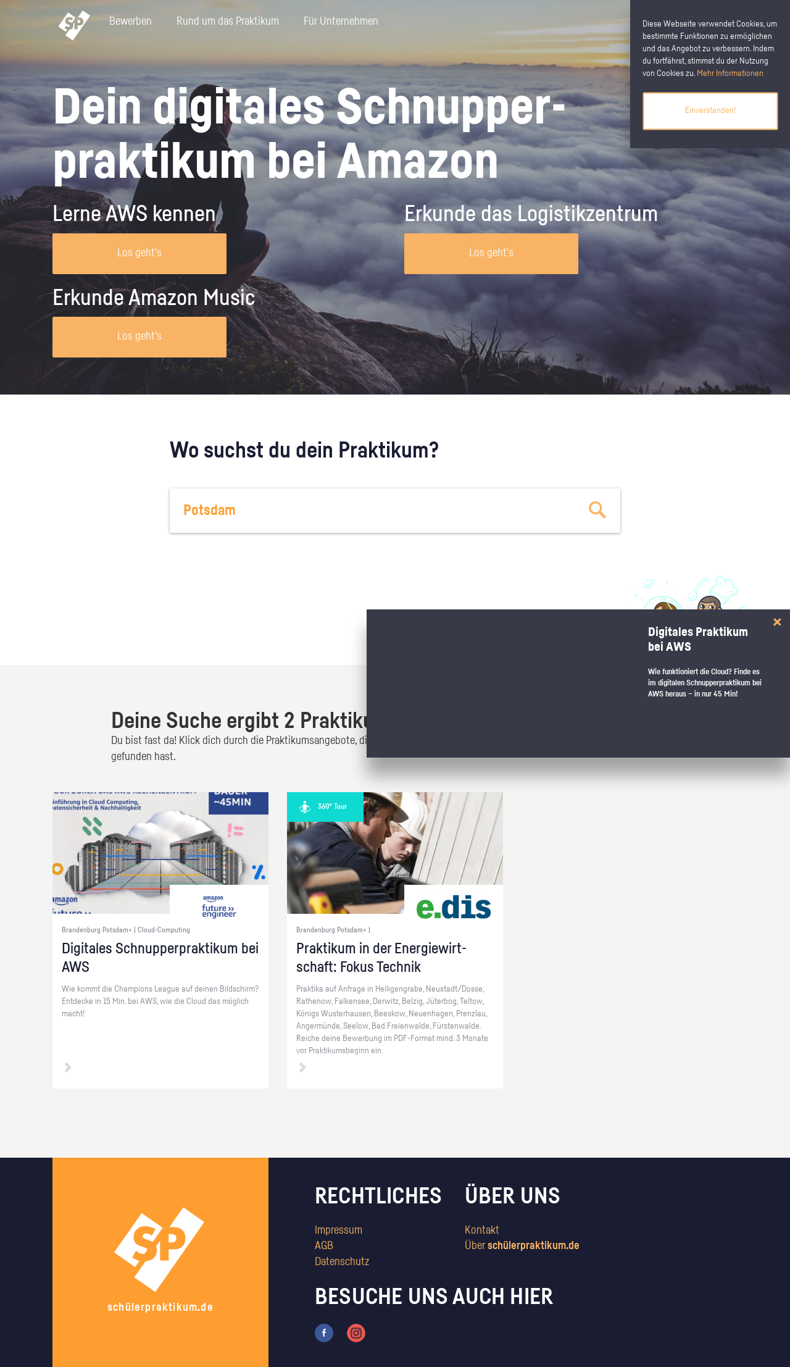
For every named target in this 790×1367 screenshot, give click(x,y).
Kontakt (482, 1230)
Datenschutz (342, 1262)
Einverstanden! (710, 110)
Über (522, 1246)
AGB (324, 1246)
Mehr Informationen (730, 73)
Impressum (338, 1230)
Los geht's (139, 253)
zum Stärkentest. (553, 633)
